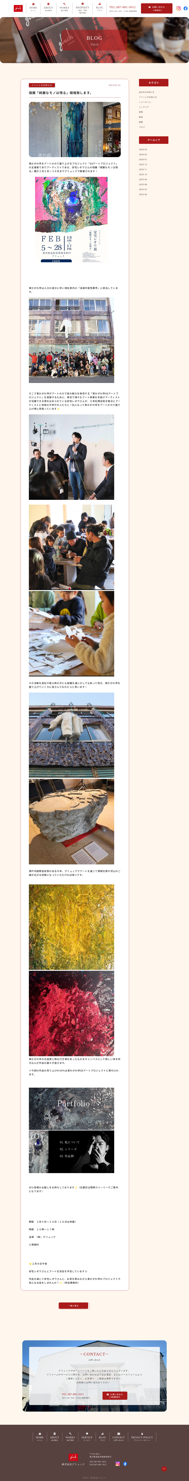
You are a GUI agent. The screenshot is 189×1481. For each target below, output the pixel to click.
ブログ (143, 126)
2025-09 (144, 179)
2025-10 (144, 174)
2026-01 (144, 159)
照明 (141, 111)
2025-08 (144, 184)
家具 (141, 116)
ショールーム (146, 101)
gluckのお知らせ (149, 91)
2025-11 (144, 169)
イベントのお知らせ (150, 96)
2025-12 (144, 164)
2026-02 (144, 154)
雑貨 (141, 121)
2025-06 (144, 194)
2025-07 (144, 189)
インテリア (145, 106)
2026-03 (144, 149)
